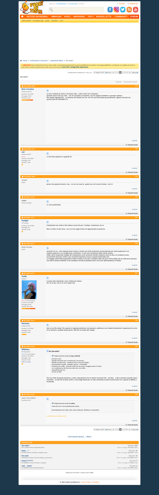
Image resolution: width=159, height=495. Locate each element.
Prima (108, 72)
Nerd (89, 436)
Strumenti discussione (130, 82)
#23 (136, 176)
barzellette (104, 16)
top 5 (90, 16)
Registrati (133, 3)
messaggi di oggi (38, 21)
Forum (25, 61)
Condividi (134, 140)
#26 (136, 243)
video (67, 16)
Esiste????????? (27, 461)
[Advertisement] (79, 41)
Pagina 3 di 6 (100, 72)
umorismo (79, 16)
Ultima (135, 72)
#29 (136, 346)
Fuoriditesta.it (61, 4)
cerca (61, 21)
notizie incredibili (37, 16)
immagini (56, 16)
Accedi (121, 3)
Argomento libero (57, 61)
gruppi (47, 21)
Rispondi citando (132, 145)
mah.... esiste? (27, 466)
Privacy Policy (86, 482)
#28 (136, 320)
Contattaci (95, 482)
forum (134, 16)
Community (72, 4)
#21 (136, 86)
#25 (136, 217)
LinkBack (118, 82)
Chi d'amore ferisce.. (76, 436)
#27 (136, 273)
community (121, 16)
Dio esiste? (25, 446)
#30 (136, 394)
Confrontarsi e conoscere (39, 61)
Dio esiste (25, 456)
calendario (54, 21)
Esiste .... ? (25, 451)
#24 (136, 197)
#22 (136, 149)
